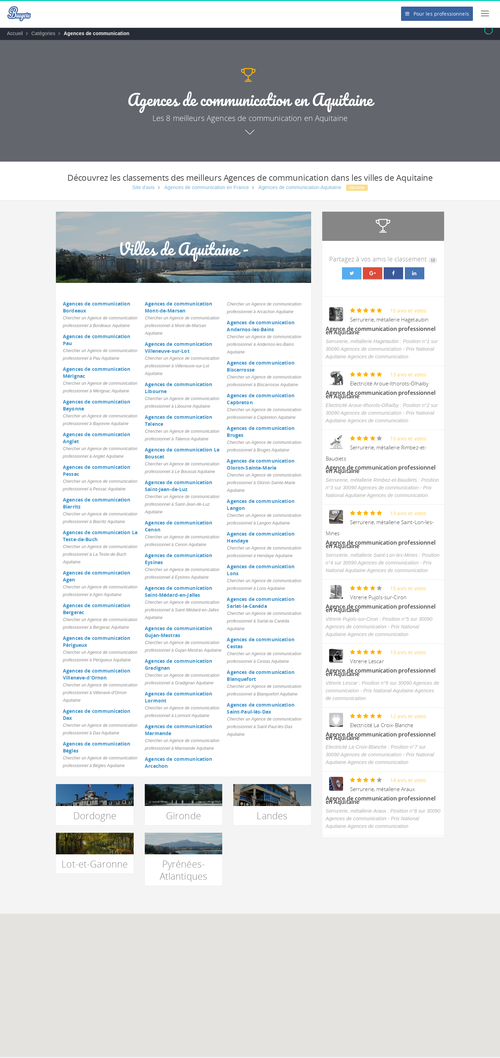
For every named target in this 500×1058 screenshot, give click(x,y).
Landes (272, 815)
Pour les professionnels (437, 13)
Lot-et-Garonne (94, 863)
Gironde (183, 815)
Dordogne (94, 815)
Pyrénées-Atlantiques (184, 869)
